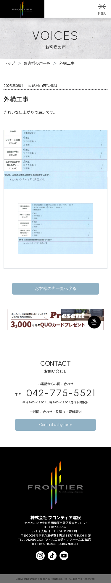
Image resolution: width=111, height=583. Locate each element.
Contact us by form (55, 424)
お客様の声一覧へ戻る (55, 288)
